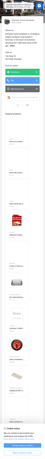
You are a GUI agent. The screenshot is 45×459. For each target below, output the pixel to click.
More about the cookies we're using (19, 439)
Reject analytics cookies (22, 453)
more (12, 45)
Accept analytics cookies (22, 445)
